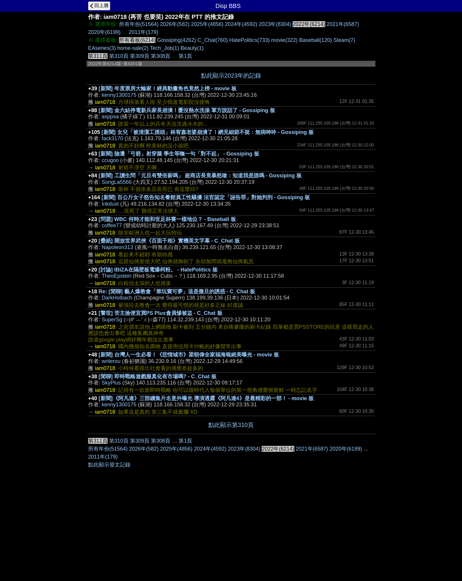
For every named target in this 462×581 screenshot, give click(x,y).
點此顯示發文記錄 (109, 465)
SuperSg (112, 320)
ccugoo (110, 160)
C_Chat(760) (212, 40)
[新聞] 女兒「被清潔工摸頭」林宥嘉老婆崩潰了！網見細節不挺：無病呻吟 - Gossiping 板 (208, 132)
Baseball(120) (315, 40)
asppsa (110, 117)
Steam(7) (344, 40)
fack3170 (112, 138)
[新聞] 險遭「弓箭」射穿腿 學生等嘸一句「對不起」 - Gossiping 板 (179, 154)
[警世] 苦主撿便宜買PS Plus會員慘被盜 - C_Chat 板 (160, 313)
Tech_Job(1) (164, 48)
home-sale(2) (132, 48)
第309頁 (139, 56)
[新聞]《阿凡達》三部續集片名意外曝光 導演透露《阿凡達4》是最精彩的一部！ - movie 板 (206, 398)
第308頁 (160, 56)
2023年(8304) (275, 24)
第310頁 (118, 56)
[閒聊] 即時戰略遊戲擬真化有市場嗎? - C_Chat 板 (158, 376)
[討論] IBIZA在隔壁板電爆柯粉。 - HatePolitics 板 (158, 270)
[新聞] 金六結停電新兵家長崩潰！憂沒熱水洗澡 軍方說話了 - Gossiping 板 (187, 110)
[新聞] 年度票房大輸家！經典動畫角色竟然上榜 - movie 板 (168, 88)
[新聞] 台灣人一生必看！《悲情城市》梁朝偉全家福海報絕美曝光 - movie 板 (189, 355)
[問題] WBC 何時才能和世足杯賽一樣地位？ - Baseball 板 (167, 219)
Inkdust (110, 204)
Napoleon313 (117, 247)
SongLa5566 (117, 182)
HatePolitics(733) (249, 40)
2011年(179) (143, 32)
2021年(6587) (343, 24)
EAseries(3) (102, 48)
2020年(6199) (104, 32)
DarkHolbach (117, 298)
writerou (111, 361)
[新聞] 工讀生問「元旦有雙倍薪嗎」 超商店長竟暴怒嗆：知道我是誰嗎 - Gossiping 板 (200, 176)
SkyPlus (111, 383)
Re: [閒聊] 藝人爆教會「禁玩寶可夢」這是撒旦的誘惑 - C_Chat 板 (177, 291)
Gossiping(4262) (176, 40)
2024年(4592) (241, 24)
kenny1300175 (119, 95)
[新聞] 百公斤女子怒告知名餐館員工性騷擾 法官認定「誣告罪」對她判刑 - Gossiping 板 (206, 197)
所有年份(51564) (139, 24)
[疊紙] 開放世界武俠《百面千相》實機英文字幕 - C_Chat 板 (169, 241)
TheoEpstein (116, 276)
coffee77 (112, 225)
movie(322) (284, 40)
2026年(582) (174, 24)
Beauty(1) (192, 48)
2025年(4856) (207, 24)
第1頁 (185, 56)
